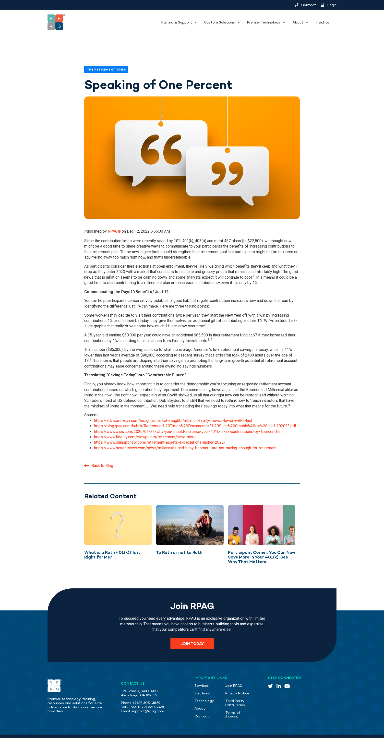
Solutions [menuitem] (202, 677)
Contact (305, 5)
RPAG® (115, 214)
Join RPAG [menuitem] (233, 669)
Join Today (192, 627)
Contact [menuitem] (201, 700)
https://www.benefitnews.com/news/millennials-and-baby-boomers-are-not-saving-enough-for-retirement (185, 431)
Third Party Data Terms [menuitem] (235, 686)
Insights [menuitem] (322, 22)
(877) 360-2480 (152, 690)
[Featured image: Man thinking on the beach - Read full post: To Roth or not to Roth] (190, 508)
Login (329, 5)
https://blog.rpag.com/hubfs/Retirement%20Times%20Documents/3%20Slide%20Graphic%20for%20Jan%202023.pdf (195, 409)
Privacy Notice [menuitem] (237, 677)
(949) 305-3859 (146, 686)
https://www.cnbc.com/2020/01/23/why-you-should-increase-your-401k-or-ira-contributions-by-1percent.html (189, 415)
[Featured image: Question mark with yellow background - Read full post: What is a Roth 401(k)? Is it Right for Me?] (118, 508)
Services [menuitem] (201, 669)
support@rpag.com (148, 694)
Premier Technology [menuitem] (263, 22)
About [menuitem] (297, 22)
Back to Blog (98, 448)
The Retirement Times (106, 53)
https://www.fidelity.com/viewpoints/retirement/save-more (145, 420)
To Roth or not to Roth (179, 535)
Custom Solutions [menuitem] (219, 22)
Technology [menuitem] (204, 684)
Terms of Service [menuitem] (233, 698)
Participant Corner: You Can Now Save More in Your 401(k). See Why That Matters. (261, 540)
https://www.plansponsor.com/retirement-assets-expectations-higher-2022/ (160, 425)
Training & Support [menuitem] (176, 22)
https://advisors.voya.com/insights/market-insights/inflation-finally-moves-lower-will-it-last (173, 404)
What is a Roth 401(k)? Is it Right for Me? (112, 538)
